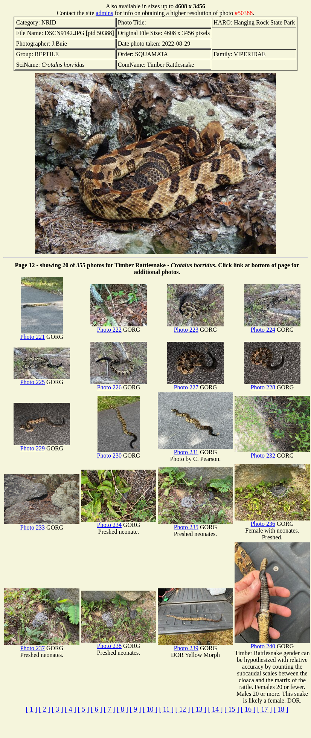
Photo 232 (272, 453)
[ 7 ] (109, 709)
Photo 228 (272, 384)
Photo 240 (272, 643)
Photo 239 (195, 645)
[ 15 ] (231, 709)
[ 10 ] (150, 709)
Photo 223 (195, 327)
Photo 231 (195, 449)
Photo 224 (272, 327)
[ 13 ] (199, 709)
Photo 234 (118, 522)
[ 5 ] (83, 709)
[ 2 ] (44, 709)
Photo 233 (41, 525)
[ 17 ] (264, 709)
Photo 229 (42, 446)
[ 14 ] (215, 709)
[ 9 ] (135, 709)
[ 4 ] (70, 709)
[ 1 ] (31, 709)
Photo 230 (118, 453)
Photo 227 (195, 384)
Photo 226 (118, 384)
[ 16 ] (248, 709)
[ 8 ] (122, 709)
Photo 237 (41, 645)
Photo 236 (272, 521)
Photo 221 (41, 334)
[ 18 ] (280, 709)
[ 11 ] (166, 709)
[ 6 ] (96, 709)
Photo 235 (195, 524)
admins (104, 13)
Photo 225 (42, 379)
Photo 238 (118, 643)
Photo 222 (118, 327)
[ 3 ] (57, 709)
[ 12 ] (182, 709)
